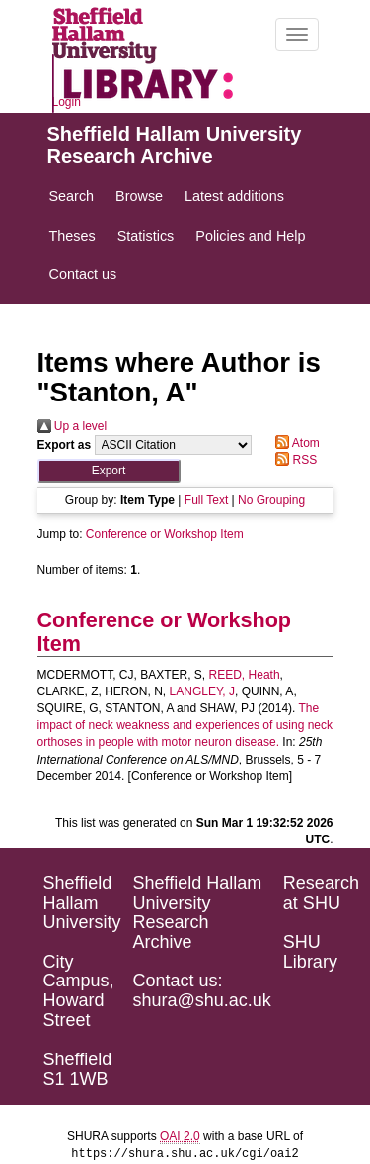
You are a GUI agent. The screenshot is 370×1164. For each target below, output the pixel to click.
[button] (109, 471)
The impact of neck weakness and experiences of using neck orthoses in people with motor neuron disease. (185, 725)
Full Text (206, 500)
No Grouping (271, 500)
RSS (293, 460)
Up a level (72, 426)
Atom (294, 443)
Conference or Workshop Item (165, 534)
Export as (64, 445)
